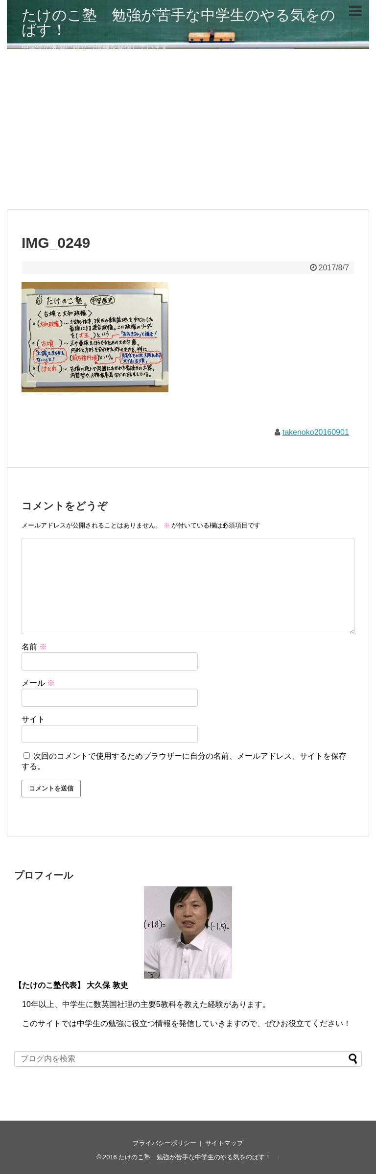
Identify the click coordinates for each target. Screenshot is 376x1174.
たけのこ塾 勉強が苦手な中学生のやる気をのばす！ (178, 22)
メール (38, 683)
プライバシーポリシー (164, 1143)
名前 (34, 647)
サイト (33, 719)
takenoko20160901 (315, 432)
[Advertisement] (188, 133)
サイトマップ (224, 1143)
